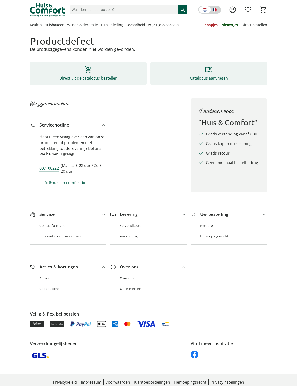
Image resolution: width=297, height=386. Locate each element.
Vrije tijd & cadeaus (163, 24)
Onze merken (130, 288)
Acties (44, 278)
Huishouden (54, 24)
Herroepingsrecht (214, 236)
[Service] (68, 214)
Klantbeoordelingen (152, 382)
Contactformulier (53, 225)
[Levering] (148, 214)
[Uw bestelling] (229, 214)
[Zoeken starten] (182, 9)
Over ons (127, 278)
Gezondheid (135, 24)
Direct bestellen (254, 24)
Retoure (206, 225)
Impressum (91, 382)
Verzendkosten (131, 225)
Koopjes (211, 24)
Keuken (36, 24)
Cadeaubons (49, 288)
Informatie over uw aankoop (61, 236)
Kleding (117, 24)
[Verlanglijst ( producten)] (248, 10)
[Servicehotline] (68, 125)
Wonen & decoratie (82, 24)
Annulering (129, 236)
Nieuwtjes (229, 24)
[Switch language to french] (209, 10)
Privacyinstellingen (227, 382)
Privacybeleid (65, 382)
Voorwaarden (117, 382)
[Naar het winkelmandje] (263, 10)
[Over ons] (148, 267)
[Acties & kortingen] (68, 267)
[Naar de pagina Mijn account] (232, 10)
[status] (123, 9)
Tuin (104, 24)
